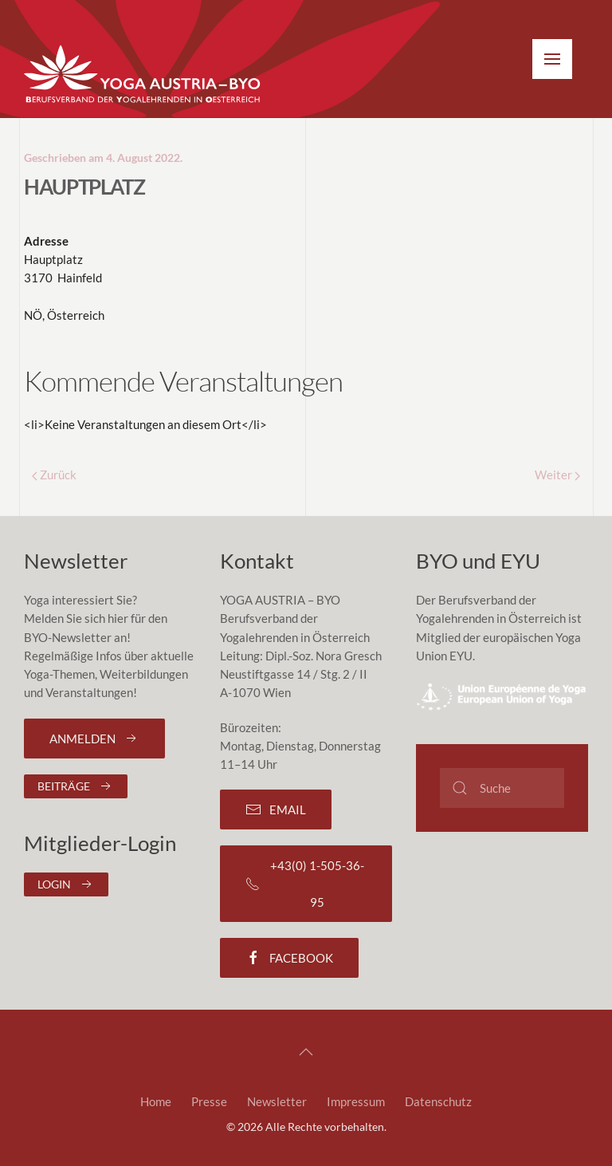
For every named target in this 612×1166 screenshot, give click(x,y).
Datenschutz (438, 1101)
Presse (209, 1101)
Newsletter (277, 1101)
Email (275, 809)
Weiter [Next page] (557, 474)
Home (155, 1101)
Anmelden (94, 738)
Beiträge (75, 786)
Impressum (356, 1101)
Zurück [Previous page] (54, 474)
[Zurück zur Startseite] (143, 75)
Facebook (289, 958)
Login (66, 884)
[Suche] (502, 788)
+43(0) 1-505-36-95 (304, 883)
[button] (552, 59)
